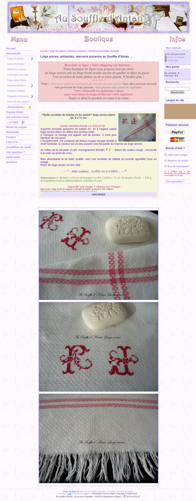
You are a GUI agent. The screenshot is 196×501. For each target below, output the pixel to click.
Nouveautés (13, 53)
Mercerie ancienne (20, 85)
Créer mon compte (175, 155)
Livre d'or (12, 142)
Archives (11, 162)
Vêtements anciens (16, 69)
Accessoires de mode (18, 74)
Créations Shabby (16, 91)
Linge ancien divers (16, 80)
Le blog (15, 122)
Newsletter (12, 132)
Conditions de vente (18, 147)
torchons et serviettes (99, 51)
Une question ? (15, 152)
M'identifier (171, 60)
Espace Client (14, 112)
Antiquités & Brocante (20, 96)
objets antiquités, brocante (103, 491)
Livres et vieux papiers (18, 101)
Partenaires (13, 157)
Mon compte (172, 47)
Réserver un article (176, 160)
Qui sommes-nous (17, 117)
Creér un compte (174, 57)
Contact (11, 137)
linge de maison (58, 51)
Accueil (10, 48)
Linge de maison (20, 58)
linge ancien (84, 491)
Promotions (18, 107)
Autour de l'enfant (16, 64)
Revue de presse (16, 127)
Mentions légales (81, 493)
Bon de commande (176, 166)
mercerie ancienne (77, 51)
